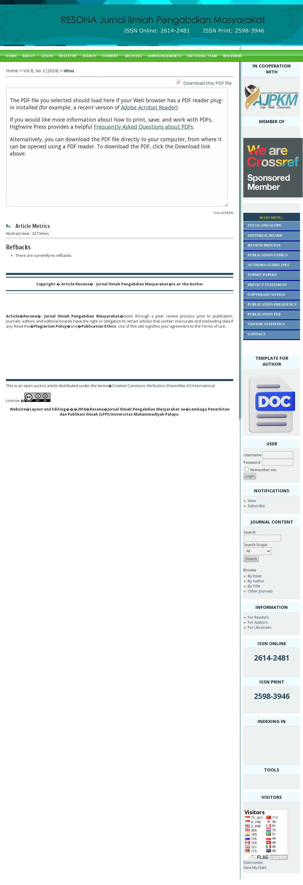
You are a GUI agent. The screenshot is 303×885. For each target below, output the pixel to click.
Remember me (263, 469)
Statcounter (253, 862)
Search (89, 56)
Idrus (69, 70)
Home (11, 56)
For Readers (258, 617)
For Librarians (259, 627)
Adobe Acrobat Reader (148, 107)
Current (110, 56)
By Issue (255, 576)
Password (252, 462)
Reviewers (232, 56)
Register (67, 56)
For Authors (258, 622)
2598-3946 (272, 696)
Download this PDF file (207, 83)
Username (253, 455)
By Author (256, 581)
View (252, 500)
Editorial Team (202, 56)
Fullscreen (223, 213)
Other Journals (260, 591)
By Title (254, 586)
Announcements (164, 56)
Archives (133, 56)
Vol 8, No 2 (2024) (41, 70)
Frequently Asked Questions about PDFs (143, 126)
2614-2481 (272, 658)
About (29, 56)
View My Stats (254, 867)
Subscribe (256, 505)
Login (47, 56)
